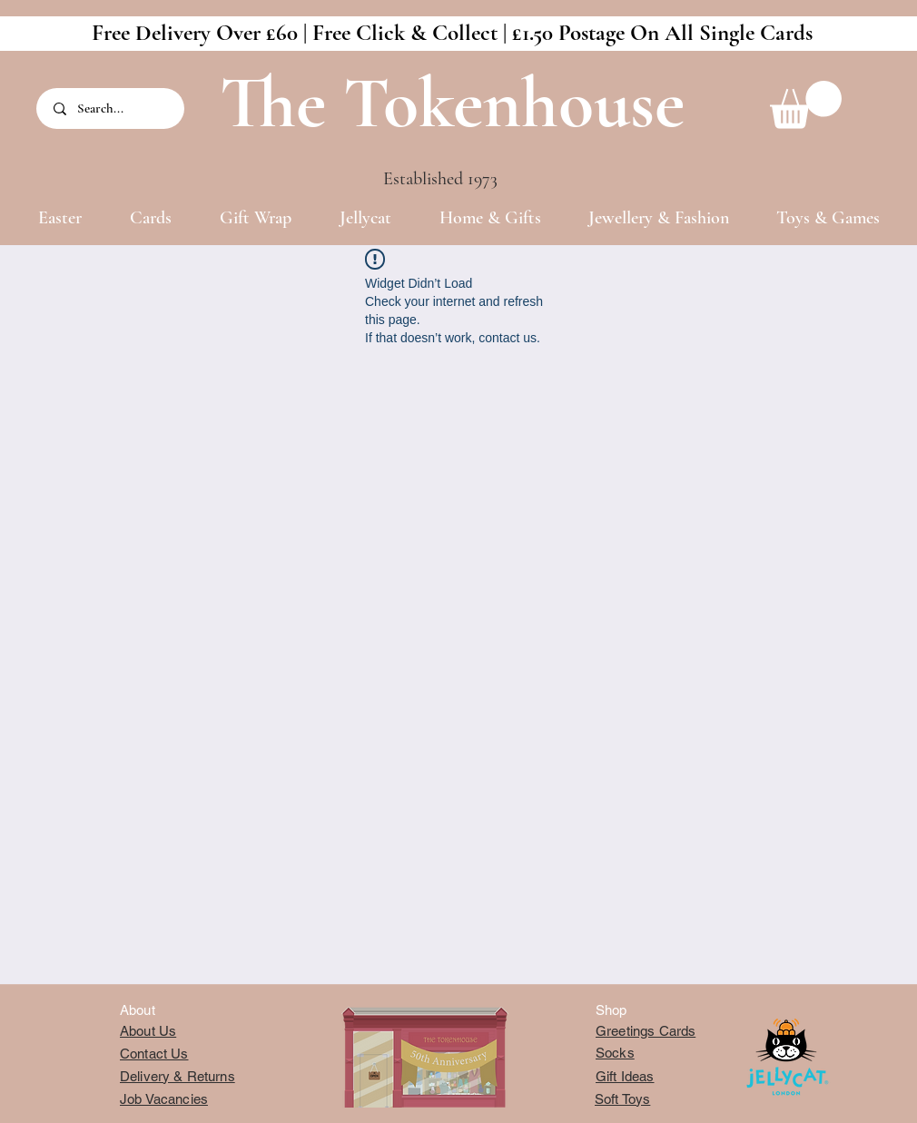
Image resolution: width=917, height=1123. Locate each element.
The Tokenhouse (452, 103)
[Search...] (111, 108)
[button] (806, 105)
